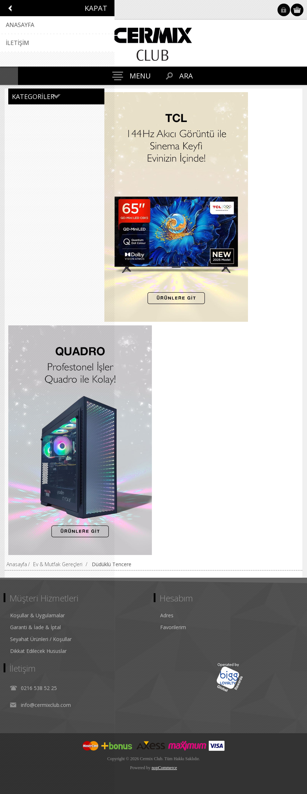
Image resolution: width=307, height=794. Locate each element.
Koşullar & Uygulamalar (37, 615)
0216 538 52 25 (39, 688)
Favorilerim (173, 627)
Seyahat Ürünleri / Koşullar (41, 639)
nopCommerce (164, 767)
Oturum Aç (283, 10)
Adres (166, 615)
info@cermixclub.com (46, 704)
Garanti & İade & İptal (35, 627)
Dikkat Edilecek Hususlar (38, 651)
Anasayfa (16, 564)
